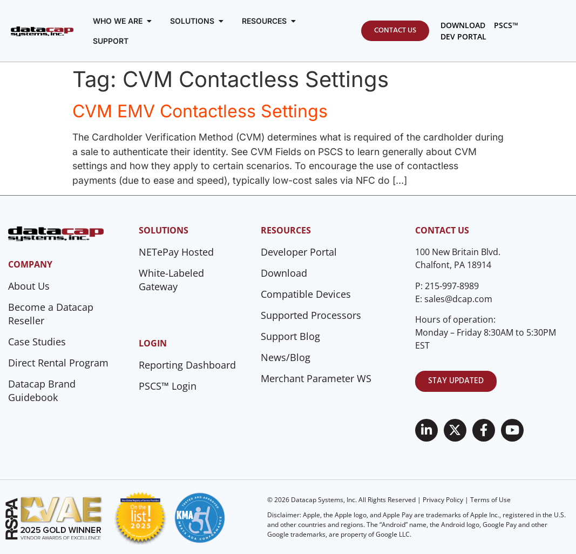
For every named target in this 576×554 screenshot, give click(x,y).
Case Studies (37, 341)
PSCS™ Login (167, 385)
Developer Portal (299, 251)
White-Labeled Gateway (171, 279)
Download (284, 272)
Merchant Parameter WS (316, 378)
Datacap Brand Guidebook (42, 390)
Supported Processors (311, 315)
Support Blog (290, 336)
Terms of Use (490, 499)
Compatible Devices (306, 294)
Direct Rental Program (58, 362)
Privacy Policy (443, 499)
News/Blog (285, 357)
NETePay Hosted (176, 251)
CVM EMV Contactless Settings (200, 111)
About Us (29, 285)
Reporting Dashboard (187, 364)
